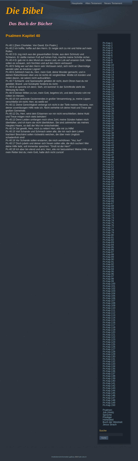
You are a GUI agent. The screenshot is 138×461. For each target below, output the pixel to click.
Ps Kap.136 (109, 371)
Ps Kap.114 (109, 317)
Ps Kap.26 (108, 103)
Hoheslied (108, 419)
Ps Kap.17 (108, 82)
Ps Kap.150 (109, 405)
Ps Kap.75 (108, 223)
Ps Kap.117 (109, 325)
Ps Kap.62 (108, 191)
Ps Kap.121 (109, 334)
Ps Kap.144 (109, 390)
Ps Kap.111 (109, 310)
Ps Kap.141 (109, 383)
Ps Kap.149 (109, 402)
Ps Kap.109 (109, 305)
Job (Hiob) (108, 412)
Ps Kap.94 (108, 269)
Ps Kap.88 (108, 254)
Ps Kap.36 (108, 128)
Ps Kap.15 (108, 77)
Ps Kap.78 (108, 230)
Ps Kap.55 (108, 174)
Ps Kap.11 (108, 67)
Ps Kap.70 (108, 210)
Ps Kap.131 (109, 359)
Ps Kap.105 (109, 295)
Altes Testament (93, 3)
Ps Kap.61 (108, 189)
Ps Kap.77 (108, 227)
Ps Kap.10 (108, 65)
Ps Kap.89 (108, 257)
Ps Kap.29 (108, 111)
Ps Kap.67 (108, 203)
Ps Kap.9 (108, 62)
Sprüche (107, 414)
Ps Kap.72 (108, 215)
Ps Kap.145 (109, 393)
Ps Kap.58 (108, 181)
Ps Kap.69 (108, 208)
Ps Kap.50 (108, 162)
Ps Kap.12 (108, 69)
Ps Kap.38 (108, 133)
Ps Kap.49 (108, 159)
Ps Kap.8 (108, 60)
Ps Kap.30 (108, 113)
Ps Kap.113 (109, 315)
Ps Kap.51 (108, 164)
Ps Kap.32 (108, 118)
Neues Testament (113, 3)
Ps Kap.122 (109, 337)
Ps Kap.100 (109, 283)
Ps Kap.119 (109, 329)
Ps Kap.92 (108, 264)
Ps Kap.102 (109, 288)
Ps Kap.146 (109, 395)
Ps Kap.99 (108, 281)
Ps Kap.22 (108, 94)
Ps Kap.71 (108, 213)
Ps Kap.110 (109, 308)
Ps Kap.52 (108, 167)
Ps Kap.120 (109, 332)
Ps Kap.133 (109, 363)
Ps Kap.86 (108, 249)
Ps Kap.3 (108, 48)
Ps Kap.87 (108, 252)
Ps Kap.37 (108, 130)
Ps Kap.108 (109, 303)
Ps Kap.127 (109, 349)
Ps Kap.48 (108, 157)
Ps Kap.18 (108, 84)
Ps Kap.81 (108, 237)
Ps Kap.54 (108, 171)
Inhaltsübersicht (56, 457)
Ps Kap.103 (109, 291)
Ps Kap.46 (108, 152)
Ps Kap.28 (108, 108)
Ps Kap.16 (108, 79)
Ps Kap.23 (108, 96)
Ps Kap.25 (108, 101)
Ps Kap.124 (109, 342)
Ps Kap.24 (108, 99)
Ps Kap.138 (109, 376)
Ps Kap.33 (108, 120)
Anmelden (65, 457)
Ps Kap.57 (108, 179)
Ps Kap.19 (108, 86)
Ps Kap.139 (109, 378)
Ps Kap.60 (108, 186)
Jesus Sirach (110, 424)
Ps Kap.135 (109, 368)
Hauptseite (77, 3)
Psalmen (107, 410)
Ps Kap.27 (108, 106)
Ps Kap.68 (108, 206)
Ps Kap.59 (108, 184)
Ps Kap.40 (108, 137)
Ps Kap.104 (109, 293)
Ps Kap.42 (108, 142)
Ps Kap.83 (108, 242)
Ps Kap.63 (108, 193)
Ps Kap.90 (108, 259)
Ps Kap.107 (109, 300)
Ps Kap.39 (108, 135)
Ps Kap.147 (109, 397)
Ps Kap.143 (109, 388)
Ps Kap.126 (109, 346)
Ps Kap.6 (108, 55)
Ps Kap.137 (109, 373)
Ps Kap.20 (108, 89)
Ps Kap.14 (108, 74)
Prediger (107, 417)
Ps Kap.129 (109, 354)
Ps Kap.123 (109, 339)
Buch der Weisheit (112, 422)
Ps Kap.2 (108, 45)
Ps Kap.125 (109, 344)
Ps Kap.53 (108, 169)
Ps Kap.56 (108, 176)
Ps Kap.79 (108, 232)
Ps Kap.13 (108, 72)
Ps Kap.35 (108, 125)
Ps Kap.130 (109, 356)
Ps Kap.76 (108, 225)
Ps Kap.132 (109, 361)
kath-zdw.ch (83, 457)
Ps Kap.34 (108, 123)
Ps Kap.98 (108, 278)
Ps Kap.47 (108, 154)
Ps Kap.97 (108, 276)
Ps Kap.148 (109, 400)
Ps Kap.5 (108, 52)
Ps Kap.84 (108, 244)
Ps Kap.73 (108, 218)
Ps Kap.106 (109, 298)
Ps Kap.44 (108, 147)
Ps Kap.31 (108, 116)
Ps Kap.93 (108, 266)
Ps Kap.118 (109, 327)
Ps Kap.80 (108, 235)
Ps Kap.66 (108, 201)
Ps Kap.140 (109, 380)
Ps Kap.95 (108, 271)
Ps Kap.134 (109, 366)
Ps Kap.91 (108, 261)
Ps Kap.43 (108, 145)
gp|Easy (72, 457)
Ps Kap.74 (108, 220)
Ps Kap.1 (108, 43)
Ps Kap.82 (108, 240)
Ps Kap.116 (109, 322)
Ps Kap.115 (109, 320)
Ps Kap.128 (109, 351)
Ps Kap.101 (109, 286)
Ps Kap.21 (108, 91)
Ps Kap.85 (108, 247)
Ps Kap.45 (108, 150)
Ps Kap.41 (108, 140)
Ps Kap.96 (108, 274)
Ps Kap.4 (108, 50)
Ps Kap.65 (108, 198)
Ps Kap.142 (109, 385)
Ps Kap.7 (108, 57)
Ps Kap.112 (109, 312)
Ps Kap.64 (108, 196)
